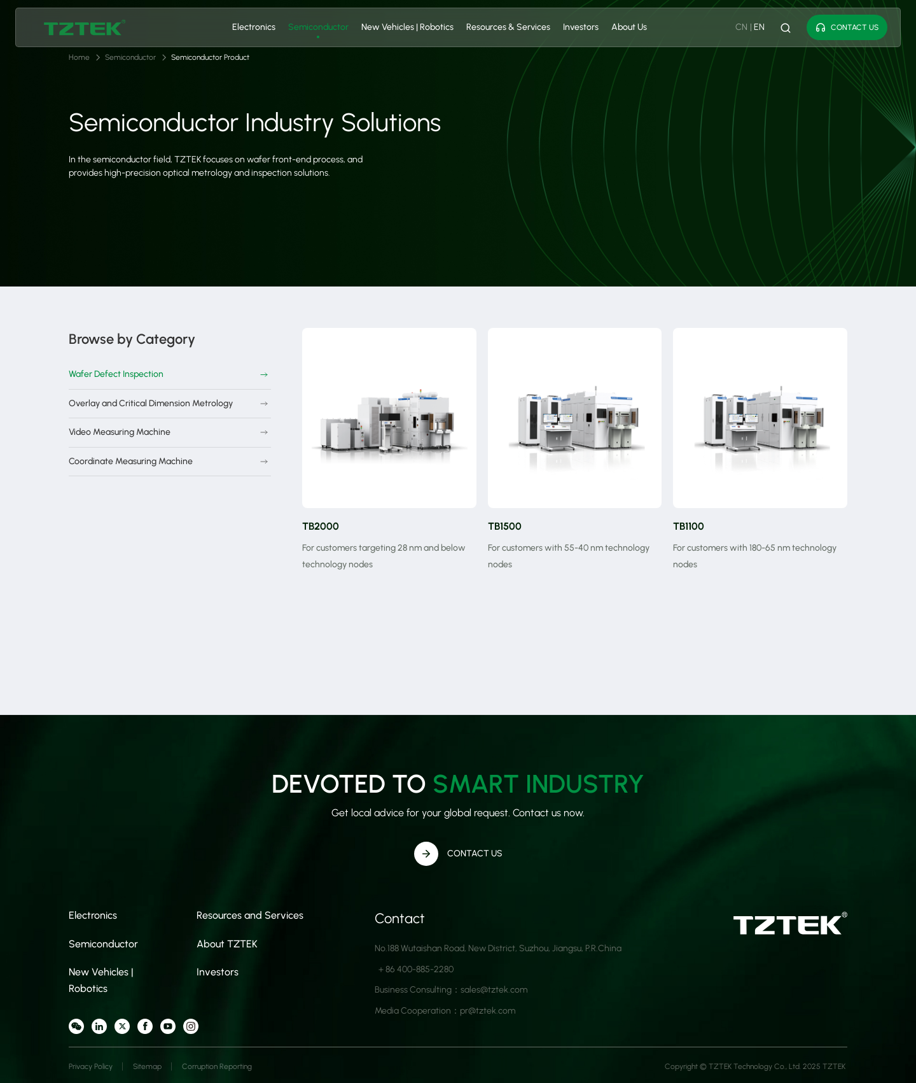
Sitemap (147, 1066)
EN (759, 27)
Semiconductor (318, 27)
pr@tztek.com (487, 1010)
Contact (400, 918)
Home (79, 57)
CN (741, 27)
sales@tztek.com (494, 989)
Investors (581, 27)
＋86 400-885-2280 (415, 969)
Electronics (253, 27)
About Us (629, 27)
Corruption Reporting (217, 1066)
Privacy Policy (91, 1066)
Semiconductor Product (210, 57)
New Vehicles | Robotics (407, 27)
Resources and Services (250, 915)
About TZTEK (227, 944)
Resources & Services (508, 27)
